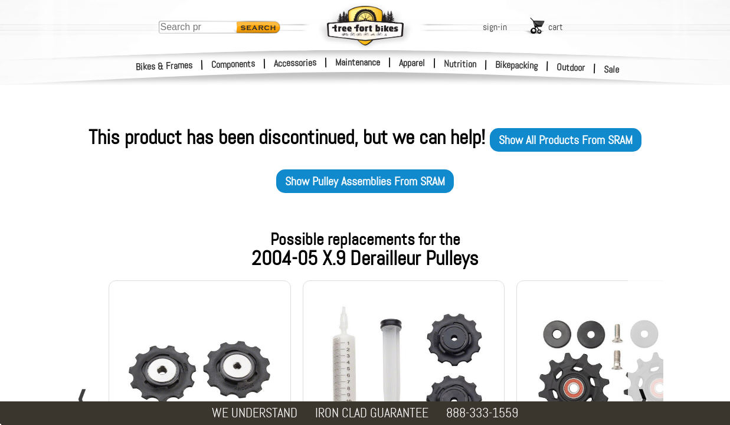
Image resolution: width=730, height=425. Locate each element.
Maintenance (357, 62)
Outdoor (570, 67)
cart (555, 27)
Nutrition (460, 63)
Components (233, 64)
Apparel (412, 63)
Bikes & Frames (164, 66)
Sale (612, 69)
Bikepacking (516, 65)
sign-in (495, 27)
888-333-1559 (482, 412)
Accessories (295, 63)
